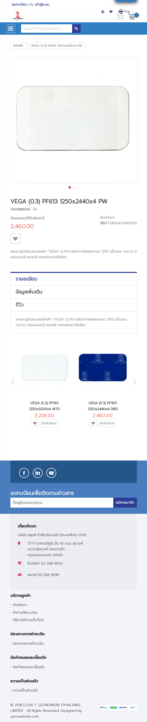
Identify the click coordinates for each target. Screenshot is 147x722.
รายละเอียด (26, 279)
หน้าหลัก (18, 45)
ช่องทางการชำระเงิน (28, 643)
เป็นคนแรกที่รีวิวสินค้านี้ (27, 218)
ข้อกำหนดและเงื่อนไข (29, 667)
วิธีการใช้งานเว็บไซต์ (28, 620)
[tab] (73, 279)
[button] (20, 120)
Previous (11, 382)
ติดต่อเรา (20, 604)
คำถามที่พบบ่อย (25, 612)
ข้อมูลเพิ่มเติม (29, 292)
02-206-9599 (48, 575)
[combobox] (46, 28)
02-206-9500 (52, 563)
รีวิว (20, 304)
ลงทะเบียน (19, 4)
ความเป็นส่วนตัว (25, 690)
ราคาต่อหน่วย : (21, 209)
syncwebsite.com (24, 716)
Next (135, 381)
